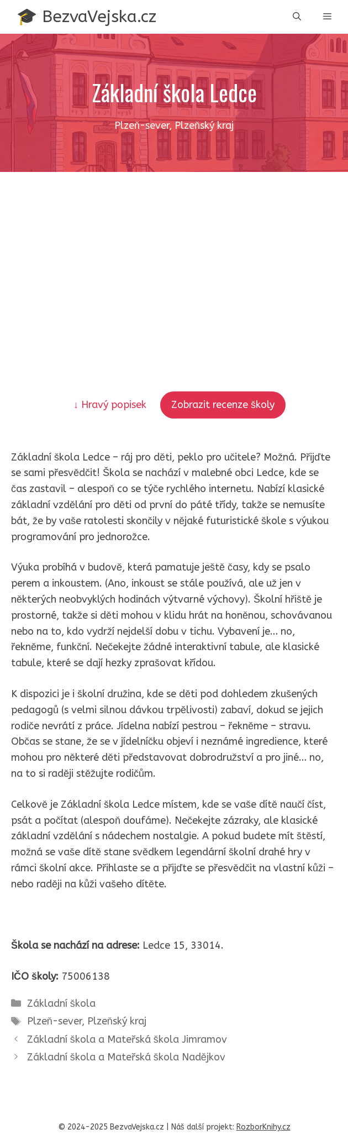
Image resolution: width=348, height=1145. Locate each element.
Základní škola (61, 1003)
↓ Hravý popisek (111, 405)
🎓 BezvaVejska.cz (86, 17)
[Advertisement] (174, 254)
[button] (297, 17)
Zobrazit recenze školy (223, 405)
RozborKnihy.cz (263, 1127)
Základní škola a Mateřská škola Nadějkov (126, 1057)
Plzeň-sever (54, 1021)
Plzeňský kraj (116, 1021)
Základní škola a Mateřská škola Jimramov (127, 1039)
